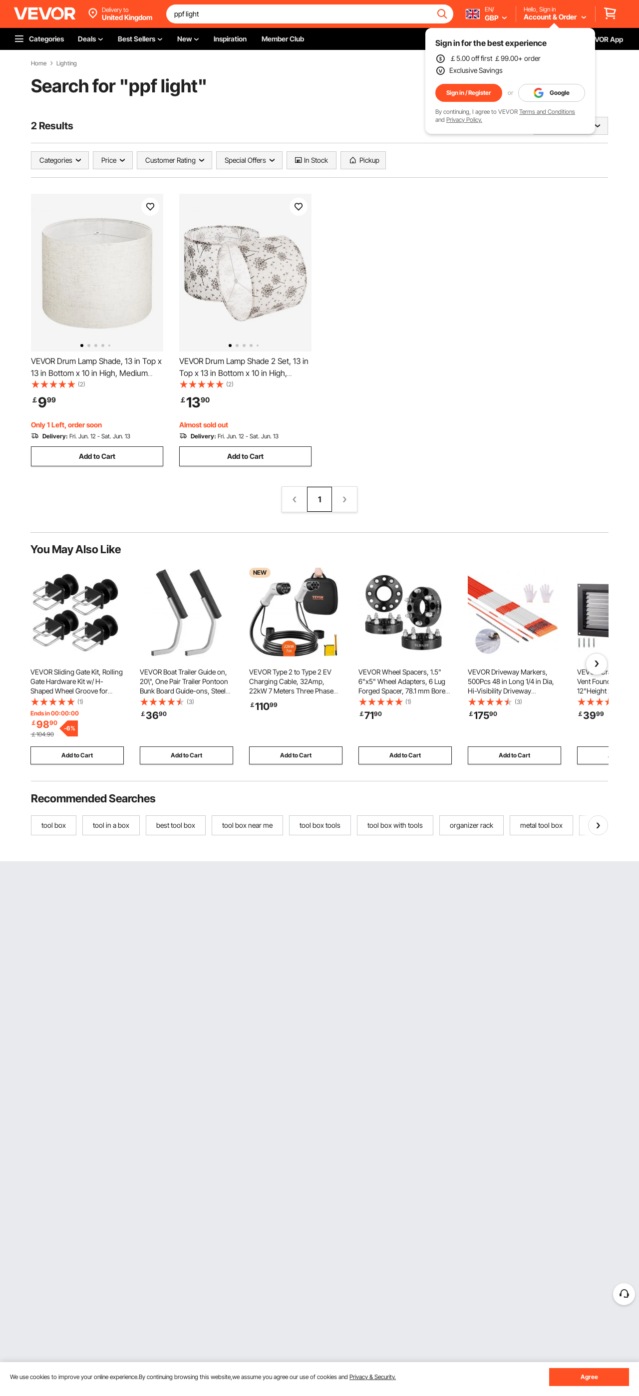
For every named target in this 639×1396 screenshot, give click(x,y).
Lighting (66, 63)
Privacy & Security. (372, 1377)
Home (38, 63)
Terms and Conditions (547, 111)
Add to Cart (97, 456)
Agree (589, 1377)
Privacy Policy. (464, 119)
